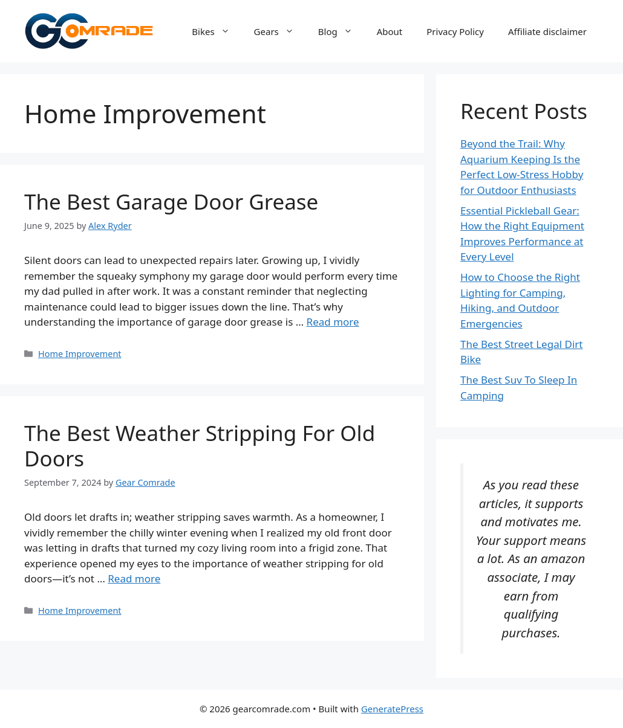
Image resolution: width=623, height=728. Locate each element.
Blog (341, 31)
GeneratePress (392, 709)
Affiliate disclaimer (547, 31)
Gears (280, 31)
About (390, 31)
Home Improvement (79, 353)
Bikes (216, 31)
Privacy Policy (455, 31)
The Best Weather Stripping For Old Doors (199, 445)
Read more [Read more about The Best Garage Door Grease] (333, 322)
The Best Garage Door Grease (171, 201)
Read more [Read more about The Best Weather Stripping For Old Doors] (134, 578)
